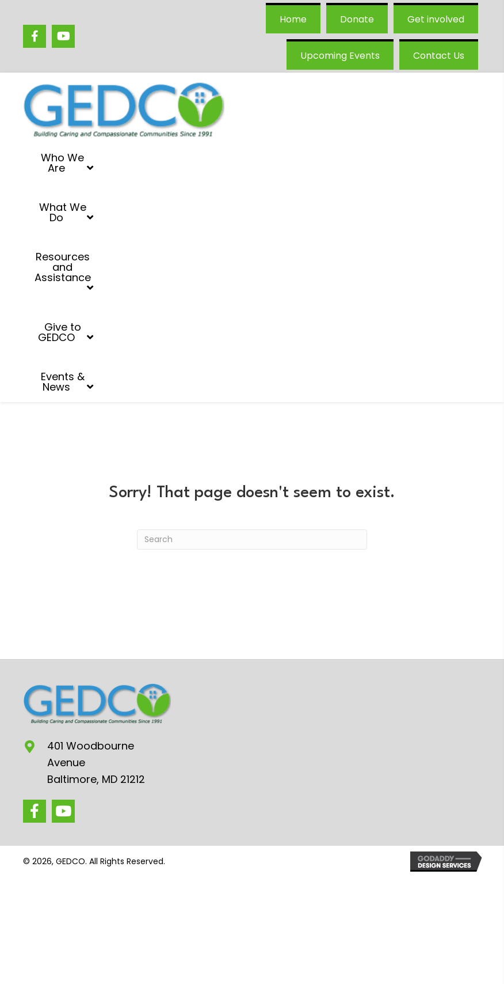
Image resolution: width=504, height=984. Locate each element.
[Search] (252, 539)
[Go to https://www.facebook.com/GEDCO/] (34, 36)
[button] (34, 811)
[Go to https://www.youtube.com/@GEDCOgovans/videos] (63, 36)
